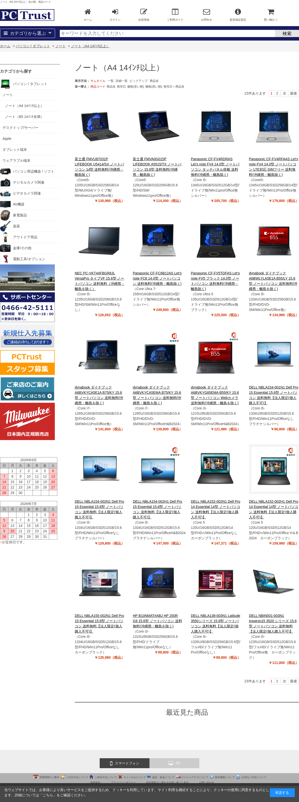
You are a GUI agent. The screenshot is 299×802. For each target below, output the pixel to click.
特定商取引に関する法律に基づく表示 (167, 782)
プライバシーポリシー (123, 782)
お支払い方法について (253, 777)
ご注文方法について (77, 777)
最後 (293, 93)
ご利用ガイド (175, 14)
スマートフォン (124, 763)
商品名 (154, 81)
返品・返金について (163, 777)
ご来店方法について (106, 777)
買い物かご (271, 14)
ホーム (88, 14)
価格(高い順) (153, 86)
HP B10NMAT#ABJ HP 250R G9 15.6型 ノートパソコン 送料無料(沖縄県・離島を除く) (157, 621)
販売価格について (225, 777)
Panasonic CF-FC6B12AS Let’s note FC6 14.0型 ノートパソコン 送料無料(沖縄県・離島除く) (157, 278)
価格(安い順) (135, 86)
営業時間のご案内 (49, 777)
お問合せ (206, 14)
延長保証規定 (238, 14)
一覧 (111, 81)
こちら (48, 795)
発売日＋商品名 (173, 86)
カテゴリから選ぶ (27, 33)
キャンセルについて (135, 777)
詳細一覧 (122, 81)
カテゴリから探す (16, 71)
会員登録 (143, 14)
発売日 (121, 86)
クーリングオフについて (195, 777)
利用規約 (95, 782)
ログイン (115, 14)
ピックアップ (139, 81)
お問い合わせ (206, 782)
